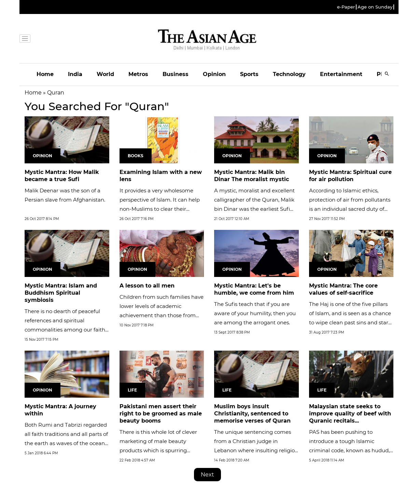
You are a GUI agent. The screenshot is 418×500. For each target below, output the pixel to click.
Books (135, 155)
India (75, 74)
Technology (289, 74)
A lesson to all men (147, 285)
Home (45, 74)
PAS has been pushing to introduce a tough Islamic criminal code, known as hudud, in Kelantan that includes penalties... (349, 450)
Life (132, 390)
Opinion (214, 74)
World (105, 74)
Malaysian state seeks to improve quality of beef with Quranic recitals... (350, 413)
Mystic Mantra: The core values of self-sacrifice (343, 289)
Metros (138, 74)
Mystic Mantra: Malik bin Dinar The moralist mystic (251, 175)
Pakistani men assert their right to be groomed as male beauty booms (161, 413)
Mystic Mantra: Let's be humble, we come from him (254, 289)
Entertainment (341, 74)
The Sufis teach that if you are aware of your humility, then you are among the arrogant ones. (255, 313)
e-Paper (346, 7)
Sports (249, 74)
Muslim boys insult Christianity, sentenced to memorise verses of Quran (252, 413)
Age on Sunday (375, 7)
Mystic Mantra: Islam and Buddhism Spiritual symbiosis (61, 292)
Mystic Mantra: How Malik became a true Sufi (62, 175)
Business (176, 74)
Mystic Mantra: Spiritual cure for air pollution (350, 175)
